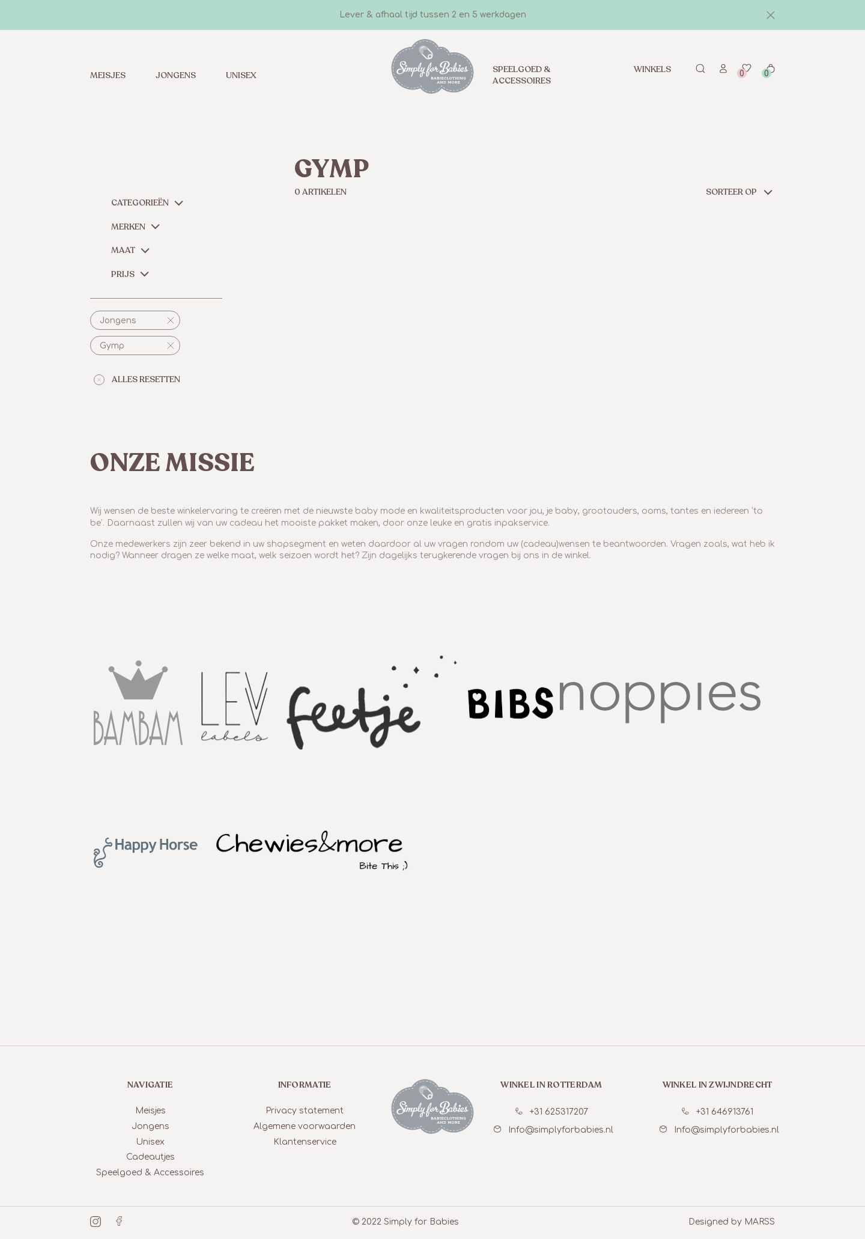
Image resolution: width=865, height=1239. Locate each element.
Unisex (241, 75)
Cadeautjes (150, 1156)
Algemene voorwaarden (304, 1126)
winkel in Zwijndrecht (717, 1085)
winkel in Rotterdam (551, 1085)
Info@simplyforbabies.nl (553, 1129)
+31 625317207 (551, 1111)
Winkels (652, 69)
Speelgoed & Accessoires (522, 75)
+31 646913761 (717, 1111)
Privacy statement (305, 1110)
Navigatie (150, 1085)
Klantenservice (304, 1141)
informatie (305, 1085)
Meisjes (108, 75)
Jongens (176, 75)
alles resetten (137, 379)
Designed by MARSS (731, 1221)
